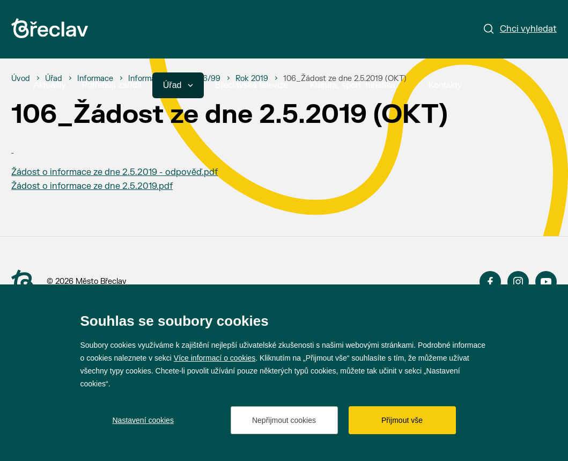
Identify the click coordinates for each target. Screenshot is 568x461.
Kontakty (445, 85)
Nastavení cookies (143, 420)
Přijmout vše (402, 420)
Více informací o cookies (215, 358)
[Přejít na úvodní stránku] (49, 28)
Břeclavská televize (251, 85)
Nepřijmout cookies (284, 420)
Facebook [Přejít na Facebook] (490, 281)
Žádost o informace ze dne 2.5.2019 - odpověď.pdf (114, 172)
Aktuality (49, 85)
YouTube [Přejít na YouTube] (546, 281)
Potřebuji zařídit (112, 85)
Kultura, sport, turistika (358, 85)
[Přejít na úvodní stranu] (22, 282)
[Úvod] (20, 79)
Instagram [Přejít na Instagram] (518, 281)
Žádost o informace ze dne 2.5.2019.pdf (92, 186)
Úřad (178, 85)
